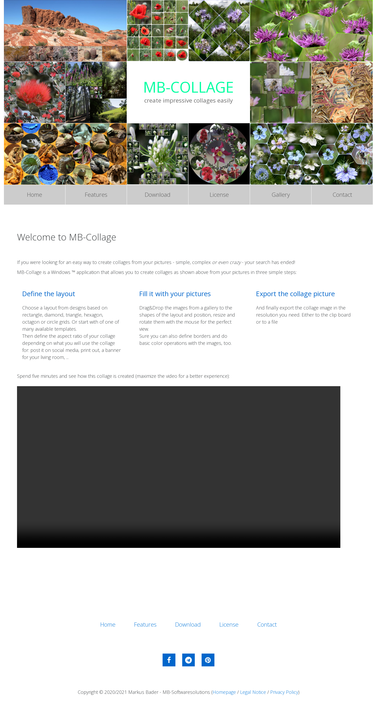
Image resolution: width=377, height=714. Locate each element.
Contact (342, 195)
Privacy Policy (284, 694)
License (219, 195)
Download (157, 195)
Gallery (280, 195)
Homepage (224, 694)
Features (96, 195)
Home (34, 195)
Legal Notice (253, 694)
